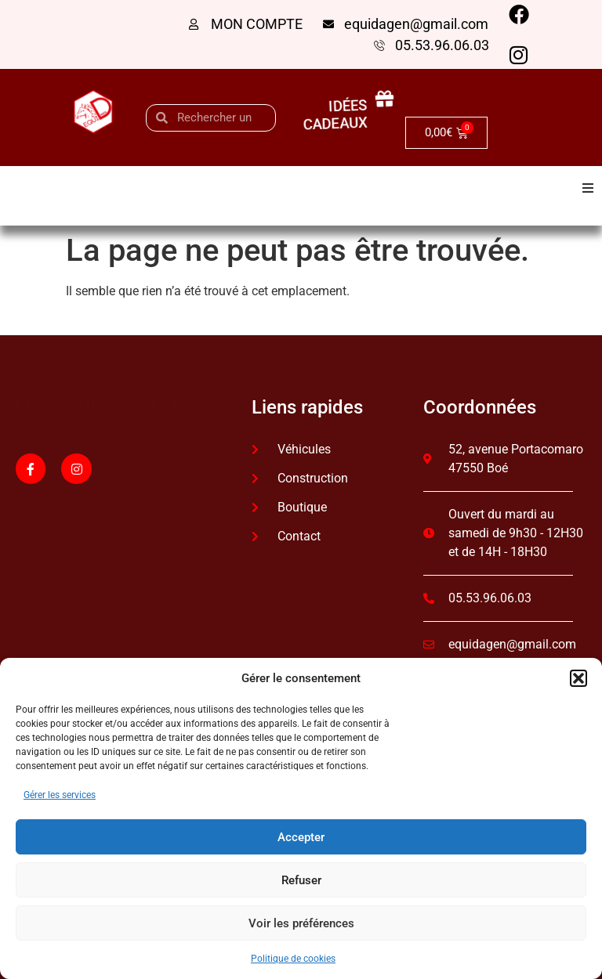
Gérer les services (60, 794)
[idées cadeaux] (394, 100)
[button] (578, 678)
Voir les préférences (301, 923)
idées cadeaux (334, 113)
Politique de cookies (293, 958)
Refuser (301, 880)
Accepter (301, 837)
